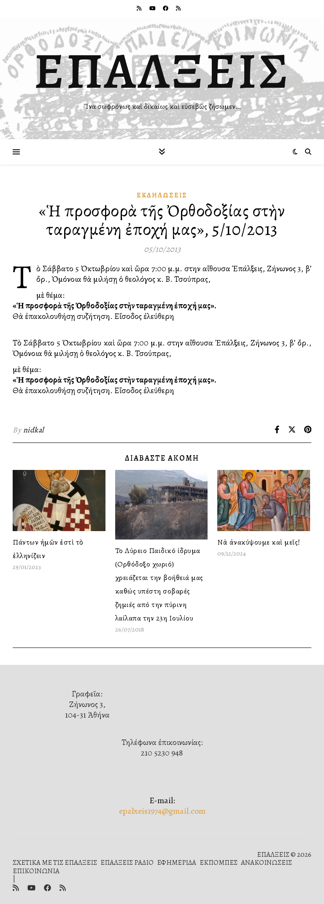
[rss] (140, 8)
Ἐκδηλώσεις (162, 195)
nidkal (33, 430)
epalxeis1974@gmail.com (162, 811)
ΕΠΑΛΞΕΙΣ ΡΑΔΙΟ (127, 862)
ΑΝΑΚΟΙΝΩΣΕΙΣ (266, 862)
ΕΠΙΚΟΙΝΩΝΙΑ (36, 871)
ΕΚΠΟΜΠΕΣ (219, 862)
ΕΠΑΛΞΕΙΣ (162, 71)
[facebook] (166, 8)
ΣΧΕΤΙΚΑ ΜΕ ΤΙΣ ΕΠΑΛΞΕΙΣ (55, 862)
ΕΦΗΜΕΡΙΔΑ (176, 862)
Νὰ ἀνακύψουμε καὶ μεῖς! (258, 542)
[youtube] (153, 8)
